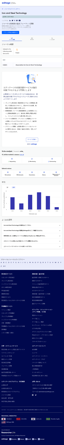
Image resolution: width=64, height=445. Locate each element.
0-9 (4, 266)
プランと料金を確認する (10, 32)
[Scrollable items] (32, 160)
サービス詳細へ (32, 139)
